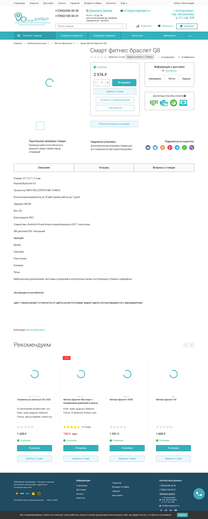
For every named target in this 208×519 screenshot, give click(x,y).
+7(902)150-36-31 (67, 16)
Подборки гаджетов (72, 35)
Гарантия (74, 3)
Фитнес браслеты (63, 43)
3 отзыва (86, 427)
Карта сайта (52, 500)
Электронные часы (36, 43)
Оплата (61, 3)
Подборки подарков (104, 35)
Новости (34, 3)
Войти (177, 3)
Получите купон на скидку (114, 124)
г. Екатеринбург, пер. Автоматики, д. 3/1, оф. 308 (183, 14)
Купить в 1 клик (115, 91)
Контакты (111, 3)
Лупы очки (137, 35)
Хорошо (182, 515)
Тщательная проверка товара (47, 141)
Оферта (116, 491)
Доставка (48, 3)
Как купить (117, 495)
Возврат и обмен (92, 3)
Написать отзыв (116, 57)
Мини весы (170, 35)
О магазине (19, 3)
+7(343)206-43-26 (67, 10)
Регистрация (188, 3)
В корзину (124, 82)
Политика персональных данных (29, 500)
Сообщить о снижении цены (115, 100)
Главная (18, 43)
